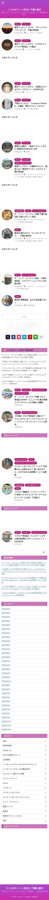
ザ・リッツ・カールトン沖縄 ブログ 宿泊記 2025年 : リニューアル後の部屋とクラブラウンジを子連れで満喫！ (24, 356)
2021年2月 (6, 713)
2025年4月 (6, 609)
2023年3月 (6, 641)
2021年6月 (6, 697)
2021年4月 (6, 705)
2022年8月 (6, 657)
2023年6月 (6, 629)
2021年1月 (6, 717)
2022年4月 (6, 673)
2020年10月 (6, 729)
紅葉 (28, 305)
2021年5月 (6, 701)
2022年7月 (6, 661)
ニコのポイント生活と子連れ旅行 (24, 9)
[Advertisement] (24, 70)
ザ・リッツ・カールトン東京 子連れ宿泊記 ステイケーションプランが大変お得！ (30, 281)
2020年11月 (6, 725)
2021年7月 (6, 693)
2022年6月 (6, 665)
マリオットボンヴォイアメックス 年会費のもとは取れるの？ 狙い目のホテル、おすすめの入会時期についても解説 (24, 369)
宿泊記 (40, 33)
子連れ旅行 (28, 177)
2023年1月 (6, 649)
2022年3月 (6, 677)
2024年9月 (6, 613)
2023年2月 (6, 645)
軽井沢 (40, 177)
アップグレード (32, 33)
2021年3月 (6, 709)
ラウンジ (28, 92)
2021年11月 (6, 681)
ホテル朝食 (29, 109)
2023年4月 (6, 637)
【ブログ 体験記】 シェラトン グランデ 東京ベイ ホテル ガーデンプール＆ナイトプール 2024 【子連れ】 (24, 376)
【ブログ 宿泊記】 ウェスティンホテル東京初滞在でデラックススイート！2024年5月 (24, 382)
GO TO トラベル (31, 238)
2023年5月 (6, 633)
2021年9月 (6, 685)
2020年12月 (6, 721)
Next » (24, 317)
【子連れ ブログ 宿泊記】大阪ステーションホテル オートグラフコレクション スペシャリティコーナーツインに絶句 (24, 363)
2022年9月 (6, 653)
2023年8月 (6, 625)
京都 (26, 222)
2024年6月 (6, 621)
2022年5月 (6, 669)
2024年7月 (6, 617)
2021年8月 (6, 689)
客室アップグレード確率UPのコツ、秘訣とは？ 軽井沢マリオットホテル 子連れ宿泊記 (30, 169)
